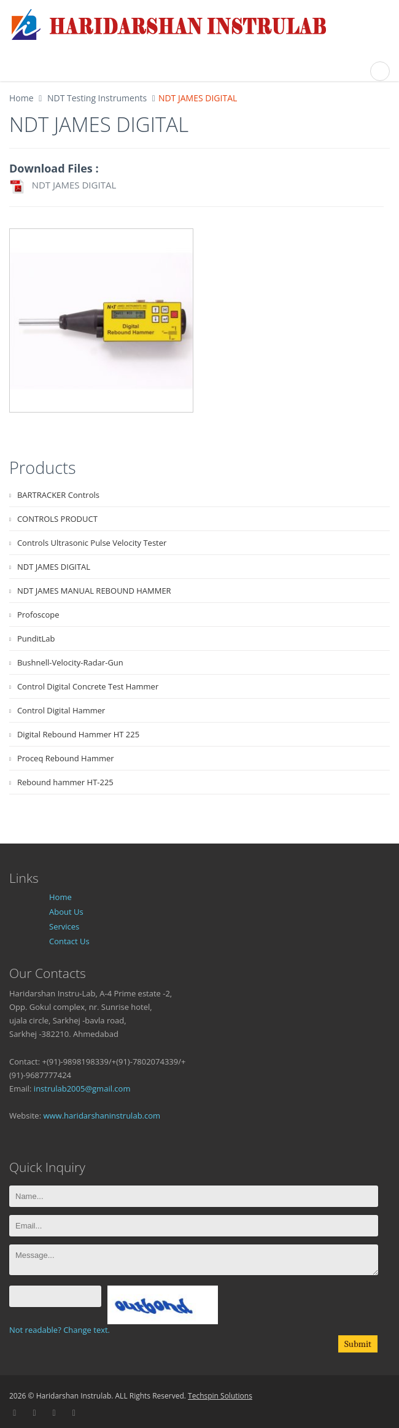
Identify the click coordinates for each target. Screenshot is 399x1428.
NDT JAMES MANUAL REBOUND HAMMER (94, 590)
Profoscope (38, 614)
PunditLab (36, 638)
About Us (66, 911)
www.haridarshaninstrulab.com (101, 1115)
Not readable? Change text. (59, 1329)
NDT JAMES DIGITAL (62, 186)
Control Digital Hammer (61, 710)
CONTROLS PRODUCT (57, 518)
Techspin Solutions (220, 1396)
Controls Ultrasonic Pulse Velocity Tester (91, 542)
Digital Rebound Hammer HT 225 (78, 734)
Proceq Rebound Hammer (65, 758)
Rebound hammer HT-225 (65, 782)
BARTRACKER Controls (58, 494)
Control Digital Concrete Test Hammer (87, 686)
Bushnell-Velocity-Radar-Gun (70, 662)
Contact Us (69, 941)
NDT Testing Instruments (96, 98)
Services (64, 926)
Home (21, 98)
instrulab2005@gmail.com (82, 1088)
